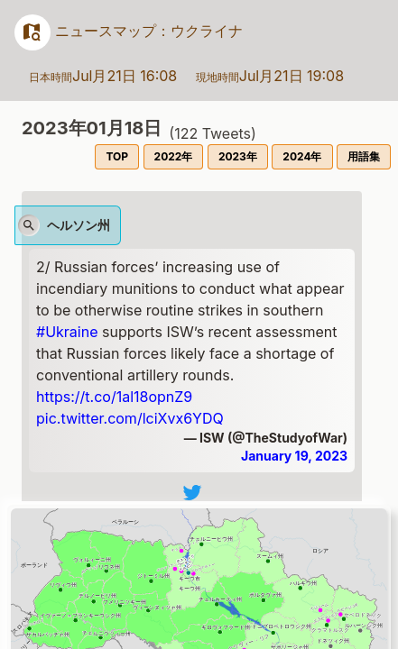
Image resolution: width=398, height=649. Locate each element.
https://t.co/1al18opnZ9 (114, 397)
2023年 (237, 156)
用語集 (363, 156)
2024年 (301, 156)
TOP (117, 156)
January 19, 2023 (294, 455)
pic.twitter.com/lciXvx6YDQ (130, 418)
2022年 (173, 156)
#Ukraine (66, 332)
